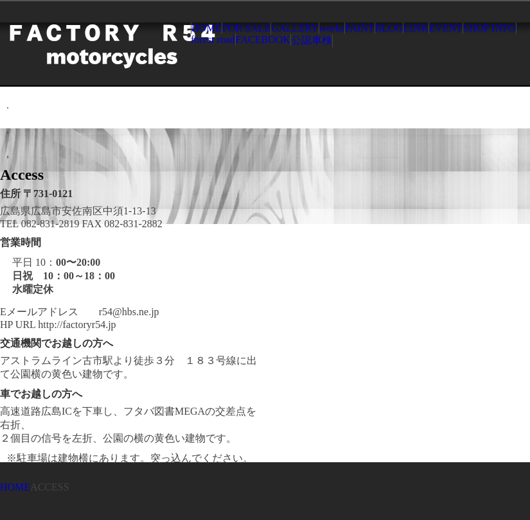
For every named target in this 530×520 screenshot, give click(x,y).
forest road (213, 39)
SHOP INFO (489, 27)
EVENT (446, 27)
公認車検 (311, 40)
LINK (415, 27)
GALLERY (295, 27)
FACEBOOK (263, 39)
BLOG (389, 27)
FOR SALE (246, 27)
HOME (206, 27)
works (331, 27)
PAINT (360, 27)
